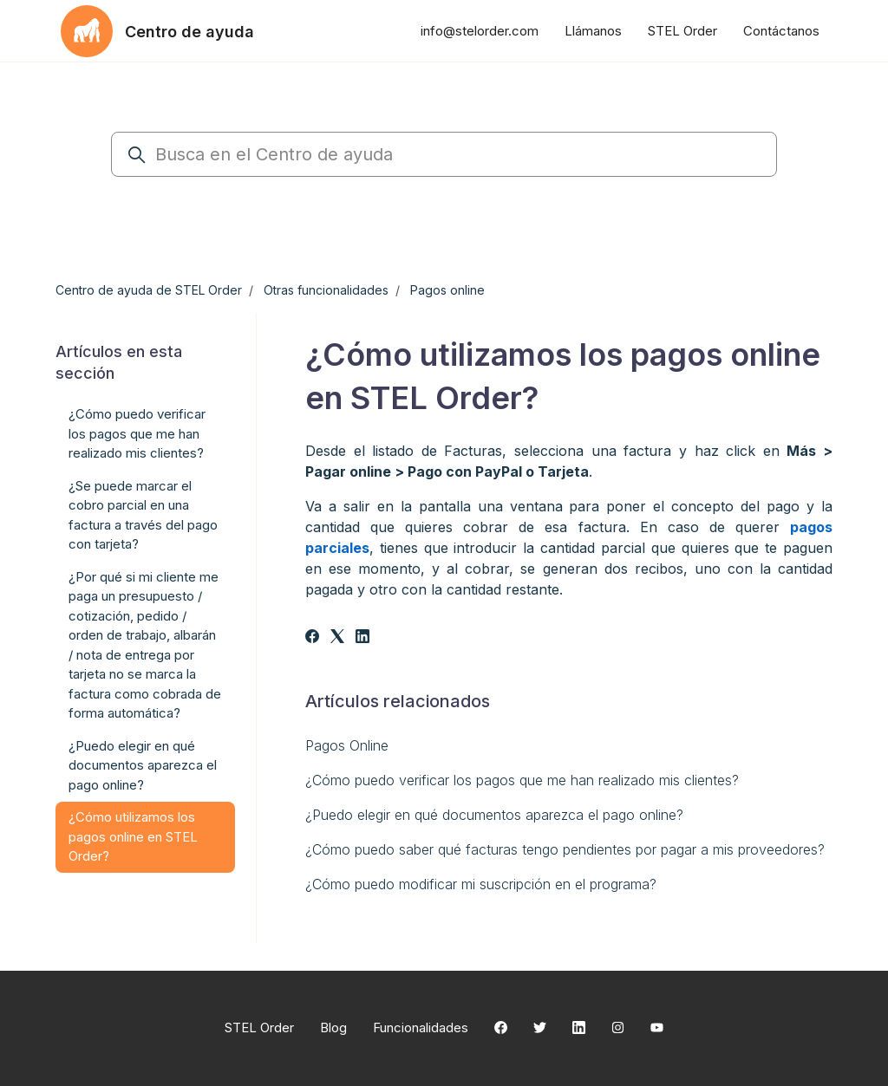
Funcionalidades (420, 1027)
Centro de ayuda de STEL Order (149, 290)
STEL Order (682, 31)
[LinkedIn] (362, 638)
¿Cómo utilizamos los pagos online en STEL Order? (133, 836)
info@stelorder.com (480, 31)
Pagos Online (346, 745)
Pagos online (447, 290)
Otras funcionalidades (326, 290)
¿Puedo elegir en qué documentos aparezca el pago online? (494, 814)
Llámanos (593, 31)
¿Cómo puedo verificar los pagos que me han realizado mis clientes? (522, 780)
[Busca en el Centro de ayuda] (444, 154)
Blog (333, 1027)
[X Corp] (337, 638)
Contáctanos (781, 31)
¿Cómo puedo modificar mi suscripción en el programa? (480, 884)
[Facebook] (312, 638)
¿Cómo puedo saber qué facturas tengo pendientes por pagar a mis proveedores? (565, 849)
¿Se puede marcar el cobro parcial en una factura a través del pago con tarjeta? (143, 515)
